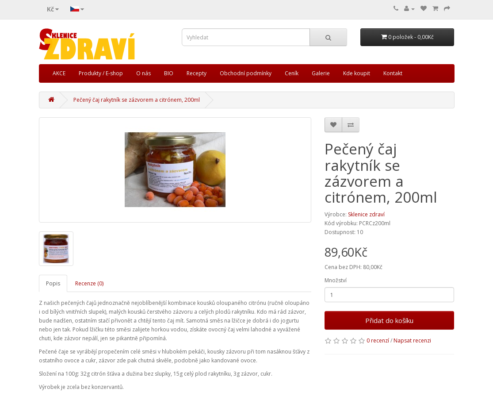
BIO (168, 73)
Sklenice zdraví (366, 214)
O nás (143, 73)
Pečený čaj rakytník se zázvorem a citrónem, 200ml (136, 100)
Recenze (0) (89, 283)
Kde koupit (356, 73)
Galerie (321, 73)
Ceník (291, 73)
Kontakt (392, 73)
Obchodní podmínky (245, 73)
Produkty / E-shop (101, 73)
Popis (53, 283)
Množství (336, 280)
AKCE (59, 73)
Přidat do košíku (389, 320)
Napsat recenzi (412, 340)
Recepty (196, 73)
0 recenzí (378, 340)
